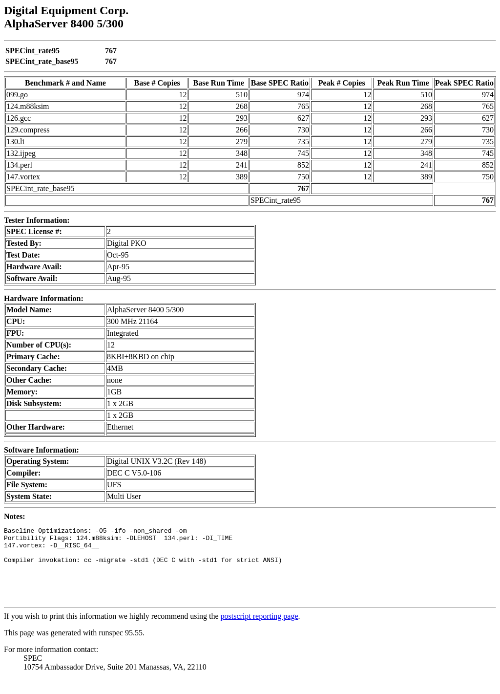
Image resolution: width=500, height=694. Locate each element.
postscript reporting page (259, 631)
